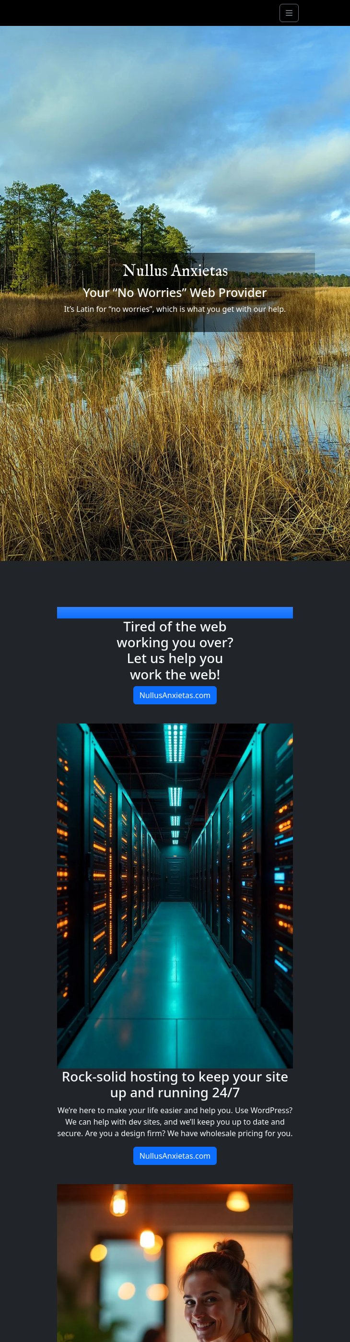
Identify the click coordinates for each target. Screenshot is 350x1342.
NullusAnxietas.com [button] (175, 695)
